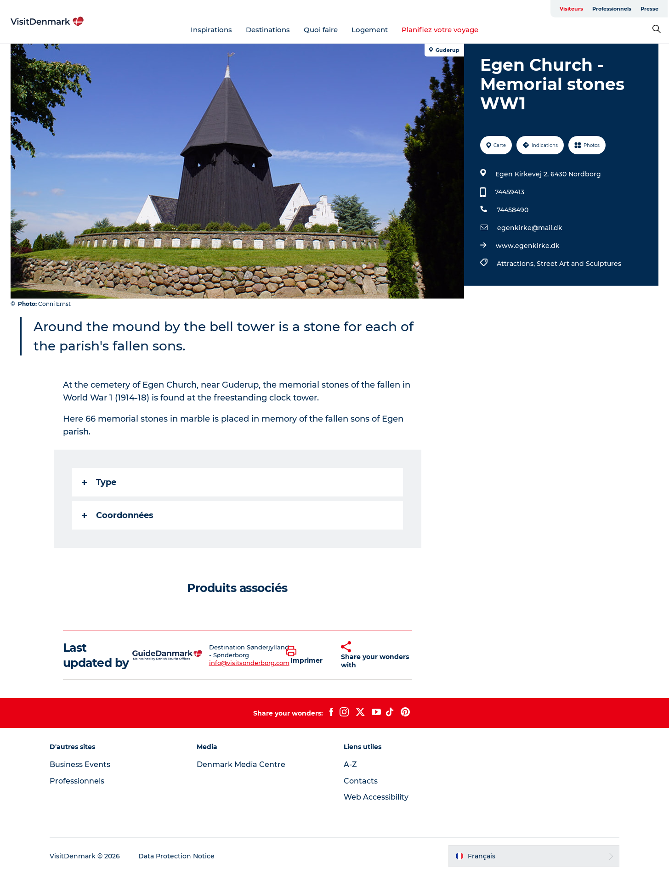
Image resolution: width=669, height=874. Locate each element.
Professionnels (611, 9)
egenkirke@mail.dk (529, 228)
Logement (370, 29)
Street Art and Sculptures (579, 263)
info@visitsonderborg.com (249, 662)
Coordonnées (117, 515)
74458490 (512, 210)
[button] (306, 655)
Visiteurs (571, 9)
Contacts (361, 781)
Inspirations (211, 29)
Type (99, 482)
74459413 (509, 192)
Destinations (268, 29)
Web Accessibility (376, 797)
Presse (649, 9)
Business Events (80, 764)
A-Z (350, 764)
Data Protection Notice (176, 856)
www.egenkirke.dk (528, 246)
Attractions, (517, 263)
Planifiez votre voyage (440, 29)
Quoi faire (321, 29)
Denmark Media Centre (241, 764)
